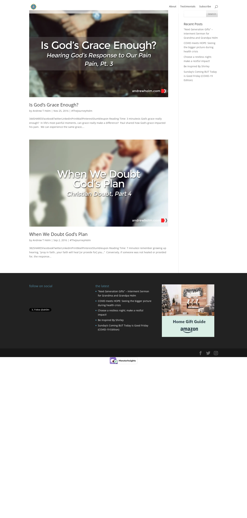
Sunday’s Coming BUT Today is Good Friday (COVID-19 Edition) (200, 76)
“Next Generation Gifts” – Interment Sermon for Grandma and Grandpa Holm (201, 33)
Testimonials (187, 7)
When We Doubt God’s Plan (58, 234)
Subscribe (205, 7)
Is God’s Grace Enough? (53, 105)
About (172, 7)
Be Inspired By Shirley (196, 66)
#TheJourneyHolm (81, 110)
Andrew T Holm (42, 110)
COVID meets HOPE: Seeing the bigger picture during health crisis (199, 47)
